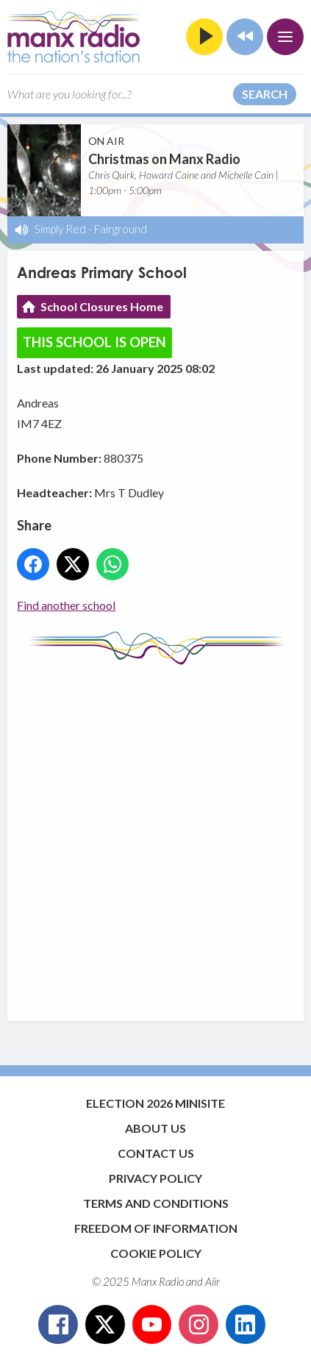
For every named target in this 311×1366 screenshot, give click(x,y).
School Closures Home (101, 306)
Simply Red (60, 228)
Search (264, 94)
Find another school (66, 605)
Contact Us (156, 1153)
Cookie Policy (155, 1253)
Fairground (120, 228)
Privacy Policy (155, 1178)
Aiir (212, 1281)
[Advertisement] (155, 836)
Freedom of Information (155, 1228)
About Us (155, 1128)
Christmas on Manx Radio (164, 159)
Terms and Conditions (156, 1203)
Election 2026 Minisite (155, 1103)
